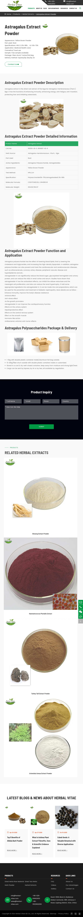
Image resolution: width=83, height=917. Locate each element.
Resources (64, 8)
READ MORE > (12, 850)
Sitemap (53, 913)
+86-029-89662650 (50, 2)
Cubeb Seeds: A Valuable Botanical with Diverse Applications (66, 840)
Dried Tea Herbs (31, 881)
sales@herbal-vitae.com (16, 902)
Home (9, 14)
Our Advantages (53, 8)
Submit (41, 426)
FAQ (52, 881)
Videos (53, 885)
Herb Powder (9, 885)
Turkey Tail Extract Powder (40, 695)
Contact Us (73, 8)
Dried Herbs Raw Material (14, 881)
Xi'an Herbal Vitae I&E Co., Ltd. (23, 913)
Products (31, 8)
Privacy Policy (63, 913)
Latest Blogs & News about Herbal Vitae (41, 797)
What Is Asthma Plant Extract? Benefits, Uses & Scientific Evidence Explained (41, 842)
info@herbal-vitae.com (70, 2)
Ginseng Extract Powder (40, 535)
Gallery (53, 889)
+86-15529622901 (37, 902)
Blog (45, 8)
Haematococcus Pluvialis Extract (40, 615)
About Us (39, 8)
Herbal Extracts (28, 14)
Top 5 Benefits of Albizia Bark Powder (14, 839)
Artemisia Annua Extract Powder (40, 775)
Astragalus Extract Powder (46, 14)
